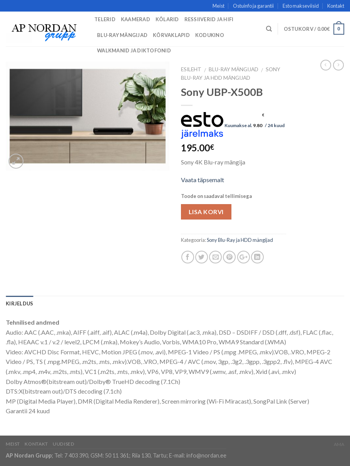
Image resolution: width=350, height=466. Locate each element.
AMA (339, 444)
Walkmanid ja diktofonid (134, 50)
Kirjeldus (19, 303)
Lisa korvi (206, 211)
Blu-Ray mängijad (122, 35)
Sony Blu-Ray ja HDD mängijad (240, 240)
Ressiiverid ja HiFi (209, 19)
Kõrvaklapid (171, 35)
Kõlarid (167, 19)
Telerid (105, 19)
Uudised (63, 444)
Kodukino (209, 35)
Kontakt (335, 6)
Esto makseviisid (301, 6)
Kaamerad (135, 19)
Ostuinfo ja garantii (253, 6)
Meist (218, 6)
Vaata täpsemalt (202, 179)
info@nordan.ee (206, 455)
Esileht (191, 69)
